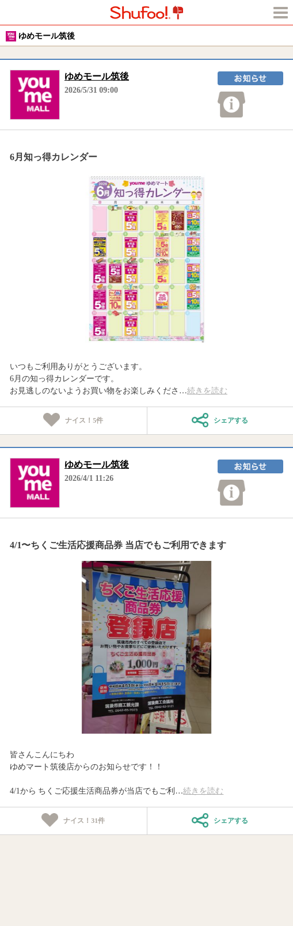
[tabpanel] (146, 259)
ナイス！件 (73, 421)
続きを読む (207, 390)
